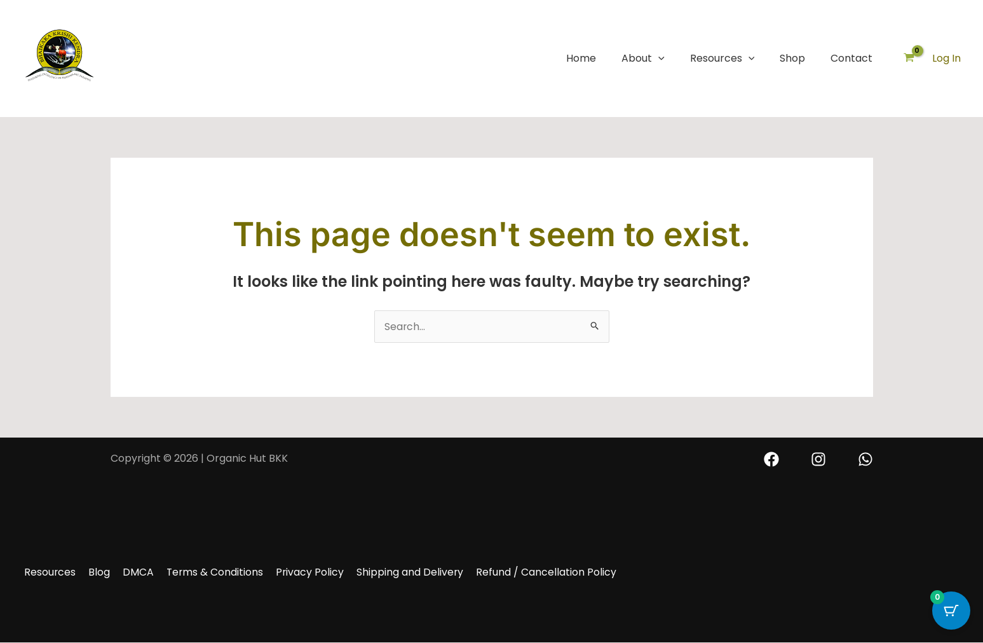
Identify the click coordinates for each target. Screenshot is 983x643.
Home (581, 58)
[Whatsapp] (865, 459)
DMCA (131, 572)
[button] (658, 58)
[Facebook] (771, 459)
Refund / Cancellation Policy (532, 572)
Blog (95, 572)
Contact (851, 58)
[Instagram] (818, 459)
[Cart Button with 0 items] (951, 611)
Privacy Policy (300, 572)
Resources (722, 58)
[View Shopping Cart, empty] (908, 58)
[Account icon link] (946, 58)
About (643, 58)
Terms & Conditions (206, 572)
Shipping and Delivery (398, 572)
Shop (792, 58)
